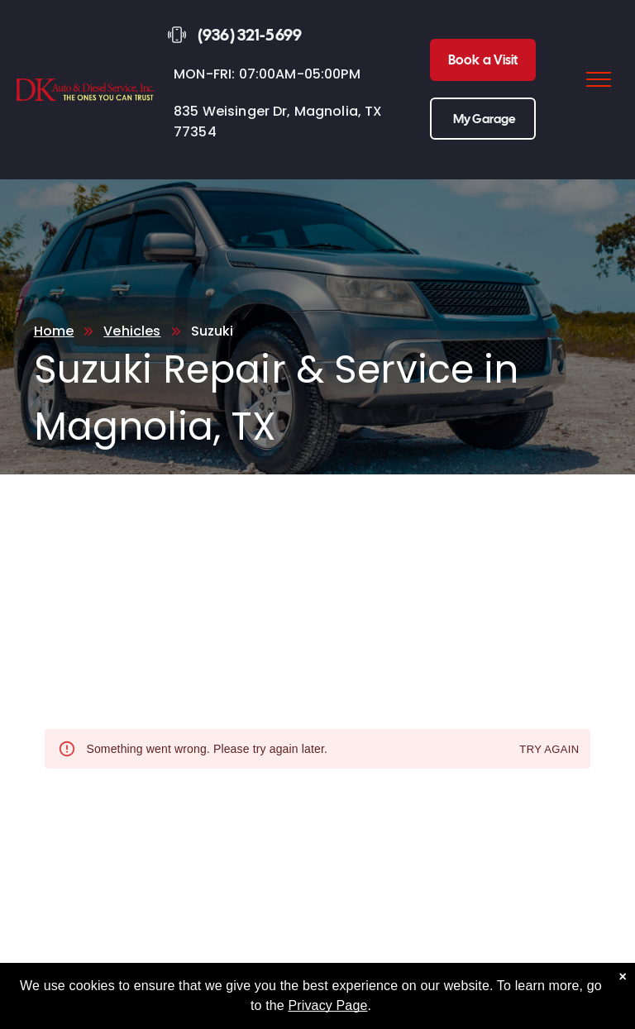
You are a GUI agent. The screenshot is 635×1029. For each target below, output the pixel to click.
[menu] (598, 79)
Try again (549, 750)
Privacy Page (327, 1005)
